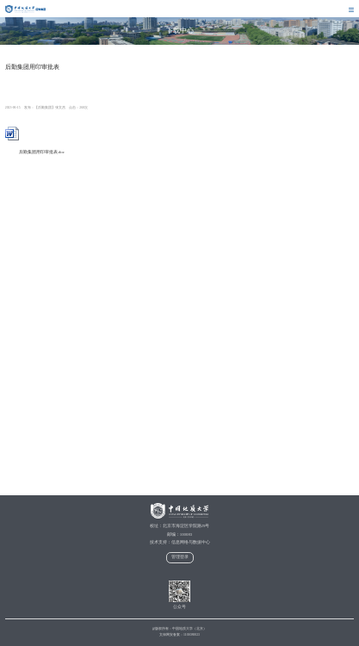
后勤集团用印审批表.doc (35, 152)
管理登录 (180, 557)
